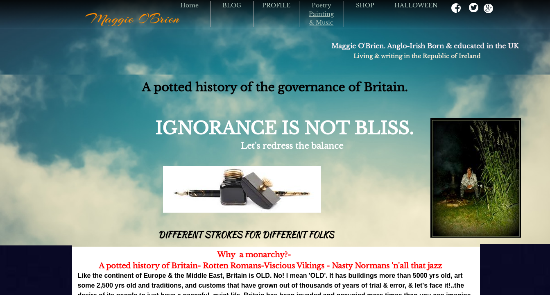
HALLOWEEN (416, 5)
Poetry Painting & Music (321, 14)
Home (189, 5)
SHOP (365, 5)
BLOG (231, 5)
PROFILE (276, 5)
